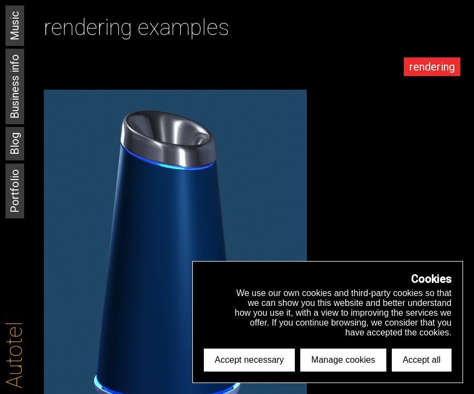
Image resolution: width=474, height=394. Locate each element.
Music (14, 25)
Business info (14, 86)
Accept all (422, 359)
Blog (14, 143)
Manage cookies (343, 359)
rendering (432, 66)
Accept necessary (249, 359)
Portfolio (14, 191)
